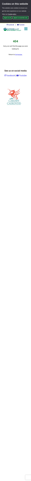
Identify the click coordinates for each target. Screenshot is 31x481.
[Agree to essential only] (29, 11)
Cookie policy (12, 14)
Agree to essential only (21, 17)
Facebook (10, 25)
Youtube (20, 25)
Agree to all (7, 17)
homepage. (18, 54)
